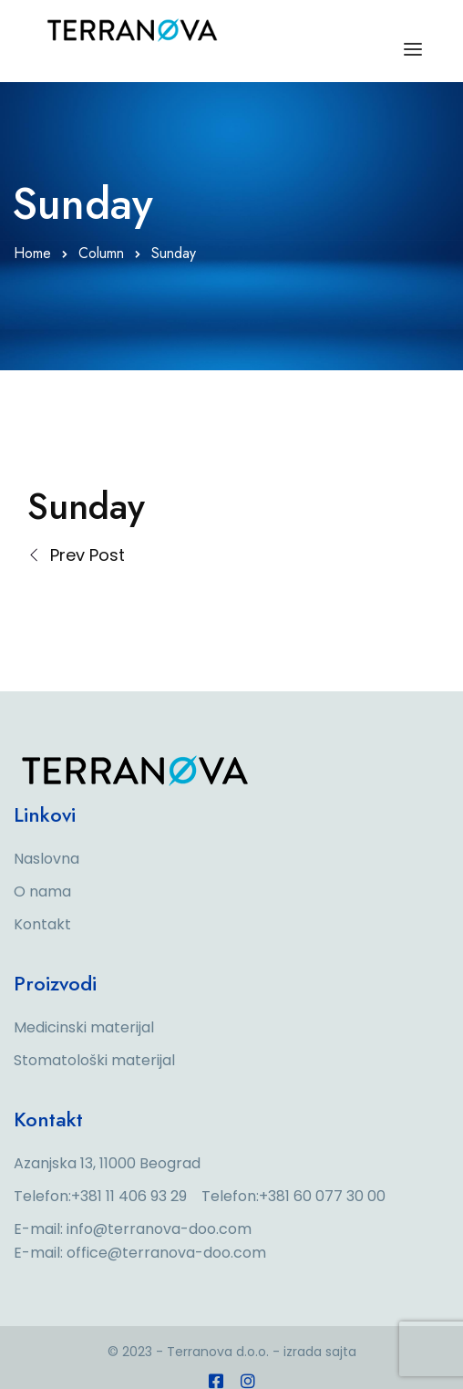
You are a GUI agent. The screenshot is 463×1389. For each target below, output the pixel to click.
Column (101, 253)
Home (32, 253)
